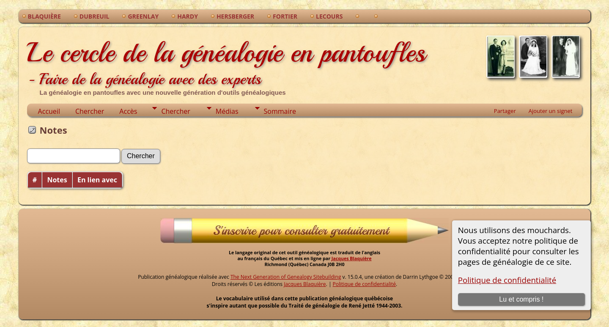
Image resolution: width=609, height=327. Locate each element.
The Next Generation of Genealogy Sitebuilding (285, 276)
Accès (128, 111)
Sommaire (280, 111)
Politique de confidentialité (507, 280)
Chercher (89, 111)
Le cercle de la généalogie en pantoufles (226, 63)
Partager (505, 111)
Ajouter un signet (551, 111)
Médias (227, 111)
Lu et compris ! (521, 299)
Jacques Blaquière (352, 258)
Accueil (49, 111)
